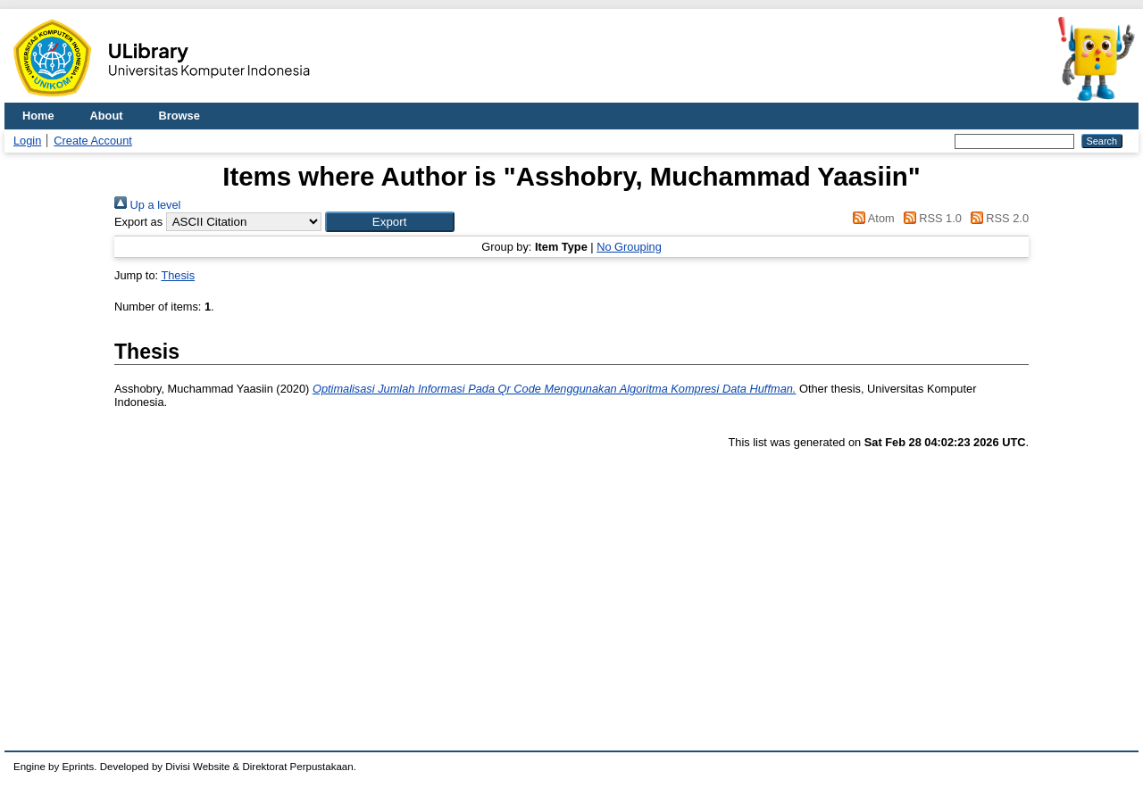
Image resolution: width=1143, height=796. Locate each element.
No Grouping (629, 246)
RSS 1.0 (929, 218)
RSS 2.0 (996, 218)
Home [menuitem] (38, 115)
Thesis (178, 275)
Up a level (147, 204)
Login (27, 140)
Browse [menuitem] (179, 115)
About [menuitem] (106, 115)
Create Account (93, 140)
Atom (871, 218)
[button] (390, 221)
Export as (138, 221)
